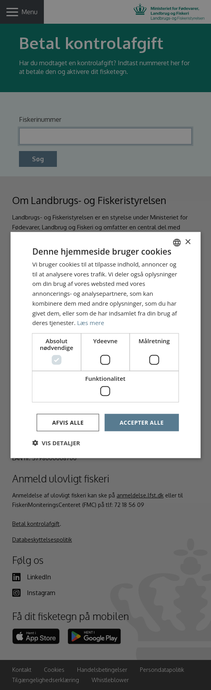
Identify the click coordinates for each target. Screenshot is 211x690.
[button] (56, 442)
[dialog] (105, 345)
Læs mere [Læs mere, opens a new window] (90, 323)
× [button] (187, 242)
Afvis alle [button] (68, 422)
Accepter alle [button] (142, 422)
